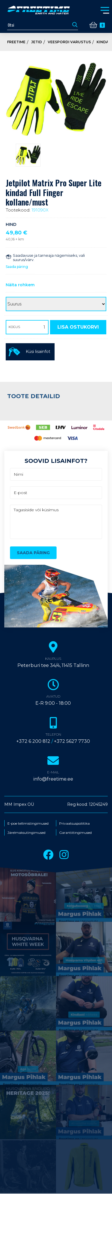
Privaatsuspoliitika (74, 824)
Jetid (36, 42)
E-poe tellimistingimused (28, 824)
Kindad (104, 42)
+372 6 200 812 (33, 741)
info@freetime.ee (53, 779)
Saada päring (17, 266)
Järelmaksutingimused (26, 833)
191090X (40, 210)
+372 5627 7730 (72, 741)
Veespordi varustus (69, 42)
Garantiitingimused (75, 833)
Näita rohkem (20, 284)
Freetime (16, 42)
